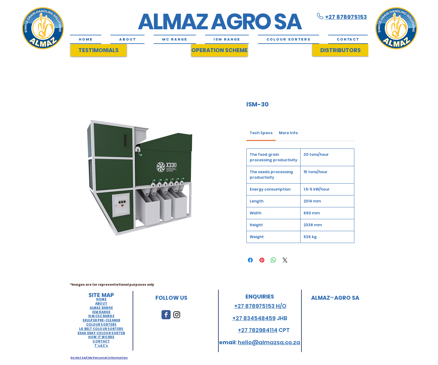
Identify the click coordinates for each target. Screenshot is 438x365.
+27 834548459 (254, 318)
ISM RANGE (101, 312)
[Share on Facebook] (250, 260)
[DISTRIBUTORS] (340, 50)
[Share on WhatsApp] (273, 260)
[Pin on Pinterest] (262, 260)
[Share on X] (285, 260)
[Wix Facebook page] (166, 314)
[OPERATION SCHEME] (219, 50)
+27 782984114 (257, 330)
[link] (261, 132)
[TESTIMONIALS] (99, 50)
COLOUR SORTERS (101, 324)
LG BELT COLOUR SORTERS (101, 329)
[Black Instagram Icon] (176, 314)
